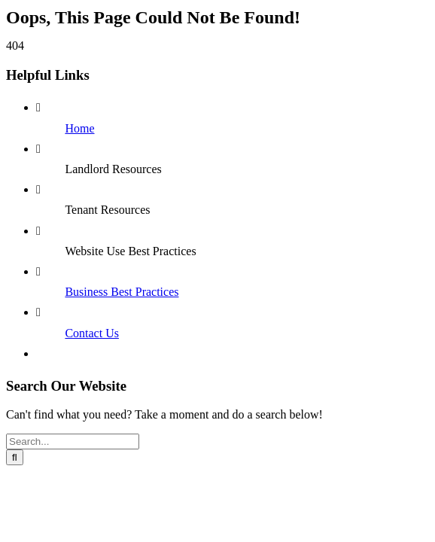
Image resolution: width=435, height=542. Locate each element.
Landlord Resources (113, 169)
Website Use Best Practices (130, 251)
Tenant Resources (107, 209)
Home (79, 128)
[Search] (14, 457)
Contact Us (92, 333)
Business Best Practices (121, 291)
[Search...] (72, 441)
